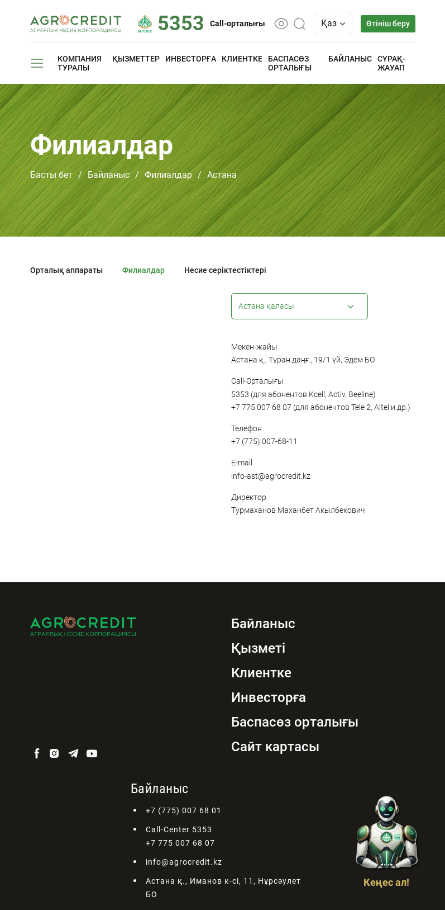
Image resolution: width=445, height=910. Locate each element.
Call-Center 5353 (179, 829)
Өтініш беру (388, 23)
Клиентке (242, 58)
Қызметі (258, 648)
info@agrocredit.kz (184, 861)
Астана (222, 174)
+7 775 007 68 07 (180, 842)
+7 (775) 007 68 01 (184, 810)
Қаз (333, 23)
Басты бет (51, 174)
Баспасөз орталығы (290, 63)
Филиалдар (168, 174)
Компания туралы (80, 63)
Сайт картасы (275, 747)
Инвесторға (190, 58)
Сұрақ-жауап (391, 63)
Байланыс (350, 58)
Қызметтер (136, 58)
